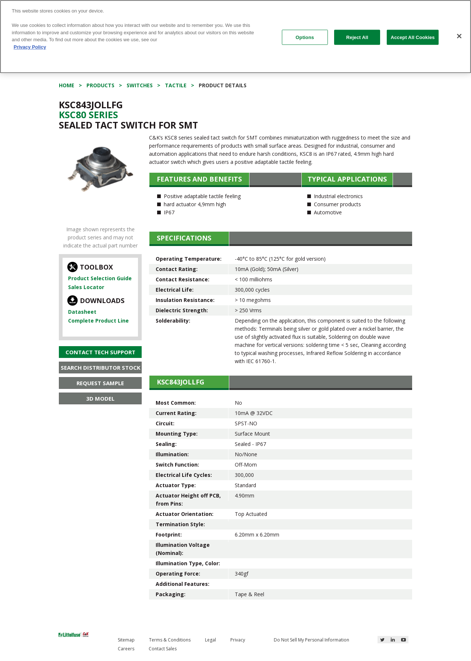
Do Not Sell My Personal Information (311, 640)
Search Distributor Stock (101, 367)
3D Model (100, 398)
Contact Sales (163, 649)
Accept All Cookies (413, 37)
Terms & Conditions (170, 640)
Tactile (176, 85)
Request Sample (100, 383)
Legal (210, 640)
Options (304, 37)
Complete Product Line (98, 320)
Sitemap (126, 640)
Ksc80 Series (88, 114)
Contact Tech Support (100, 352)
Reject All (357, 37)
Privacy (237, 640)
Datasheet (82, 311)
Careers (126, 649)
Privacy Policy (30, 47)
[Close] (459, 36)
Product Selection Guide (100, 278)
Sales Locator (86, 287)
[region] (235, 36)
